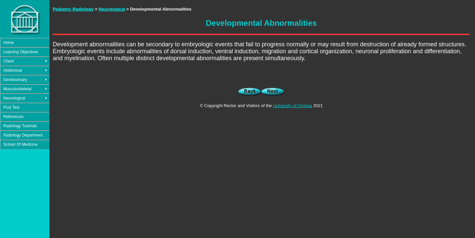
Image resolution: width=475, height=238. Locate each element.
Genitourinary (15, 79)
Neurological (14, 98)
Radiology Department (23, 135)
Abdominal (12, 70)
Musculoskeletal (17, 89)
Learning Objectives (20, 52)
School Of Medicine (20, 144)
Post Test (11, 107)
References (13, 116)
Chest (8, 61)
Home (8, 42)
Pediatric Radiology (73, 9)
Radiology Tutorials (20, 126)
